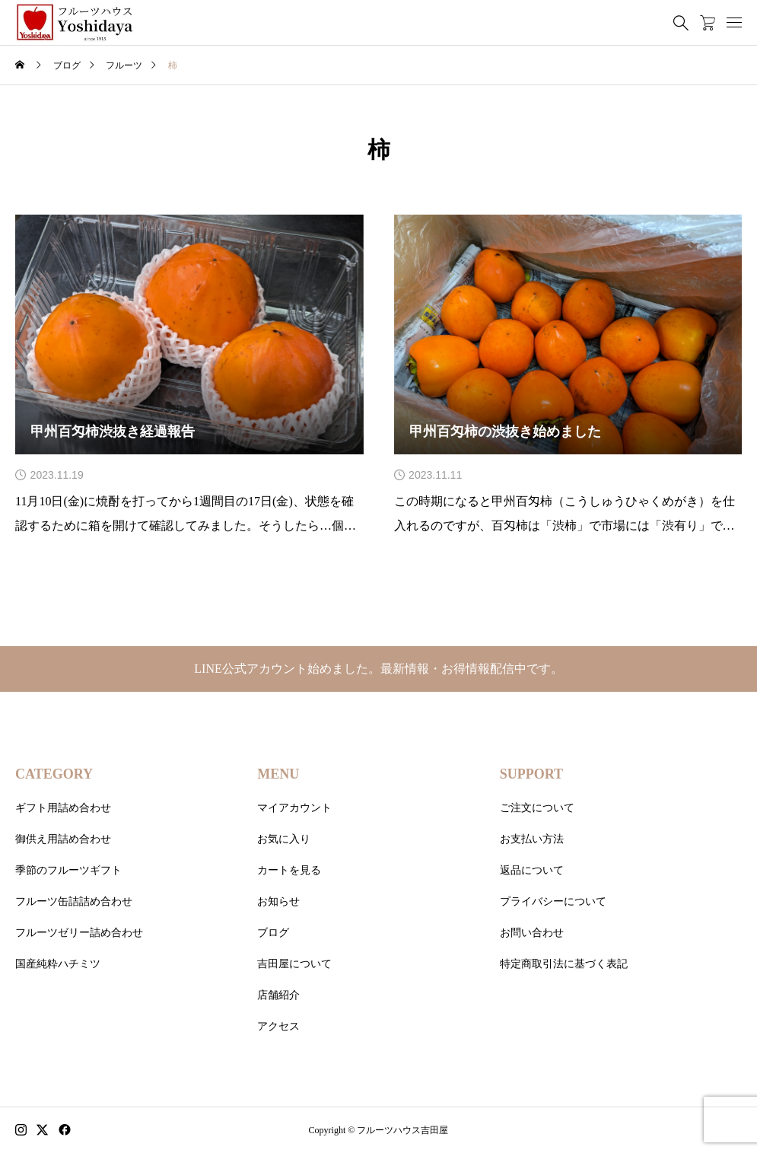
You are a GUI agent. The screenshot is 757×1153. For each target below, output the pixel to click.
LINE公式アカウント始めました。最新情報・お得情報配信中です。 (378, 668)
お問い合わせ (532, 932)
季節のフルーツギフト (68, 870)
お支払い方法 (532, 839)
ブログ (273, 932)
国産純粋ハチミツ (57, 964)
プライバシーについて (553, 901)
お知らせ (278, 901)
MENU (278, 774)
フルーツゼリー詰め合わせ (79, 932)
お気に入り (283, 839)
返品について (532, 870)
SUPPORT (531, 774)
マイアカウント (294, 808)
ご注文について (537, 808)
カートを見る (289, 870)
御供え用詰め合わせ (63, 839)
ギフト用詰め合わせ (63, 808)
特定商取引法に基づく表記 (564, 964)
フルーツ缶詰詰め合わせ (73, 901)
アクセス (278, 1026)
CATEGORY (54, 774)
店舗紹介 (278, 995)
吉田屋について (294, 964)
